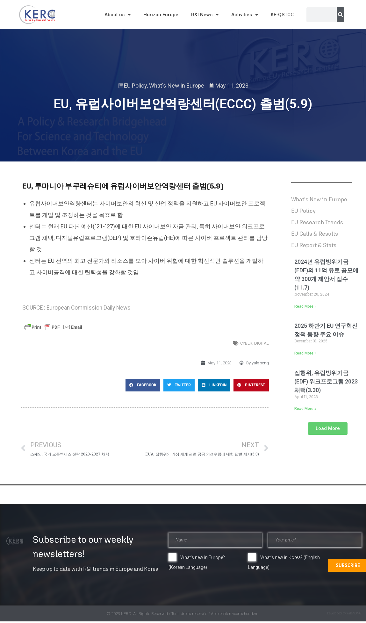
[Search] (340, 14)
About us (117, 14)
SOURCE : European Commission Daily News (76, 307)
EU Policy (135, 85)
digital (261, 343)
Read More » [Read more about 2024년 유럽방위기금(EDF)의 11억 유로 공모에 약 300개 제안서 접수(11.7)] (305, 306)
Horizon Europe (160, 15)
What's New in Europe (176, 85)
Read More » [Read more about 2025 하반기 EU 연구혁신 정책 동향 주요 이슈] (305, 353)
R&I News (205, 14)
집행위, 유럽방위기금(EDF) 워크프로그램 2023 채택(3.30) (326, 381)
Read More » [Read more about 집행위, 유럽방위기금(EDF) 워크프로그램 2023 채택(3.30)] (305, 408)
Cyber (246, 343)
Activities (244, 14)
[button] (143, 385)
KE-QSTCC (282, 15)
